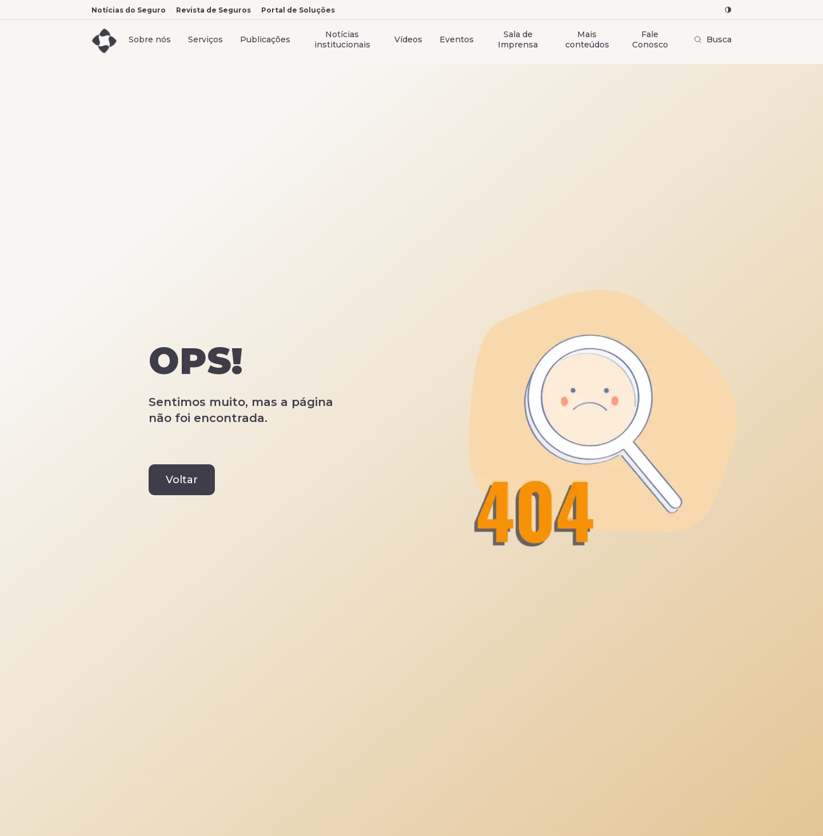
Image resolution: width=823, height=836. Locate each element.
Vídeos (408, 39)
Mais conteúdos (587, 39)
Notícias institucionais (342, 39)
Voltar (182, 479)
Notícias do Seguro (128, 10)
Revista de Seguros (213, 10)
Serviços (205, 39)
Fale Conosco (650, 39)
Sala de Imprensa (518, 39)
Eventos (457, 39)
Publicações (265, 39)
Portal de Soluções (298, 10)
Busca (713, 39)
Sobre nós (150, 39)
